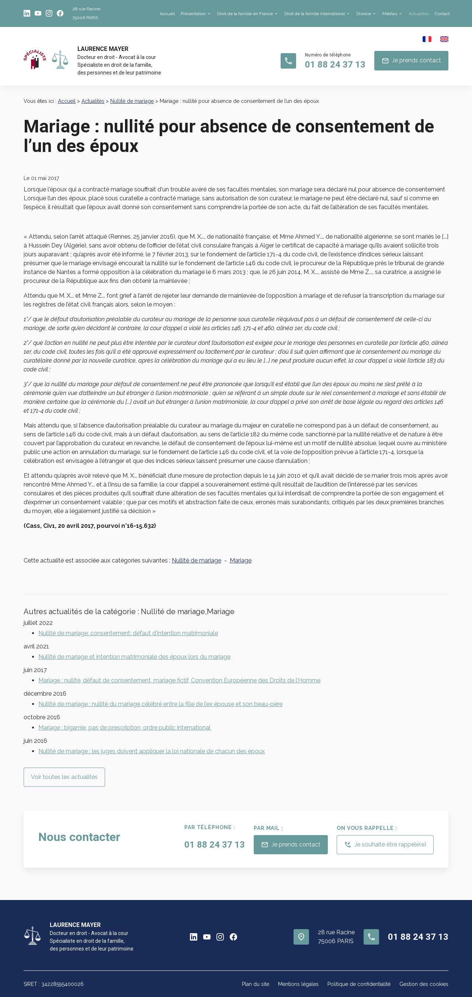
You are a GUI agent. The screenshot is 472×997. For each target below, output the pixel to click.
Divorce (363, 13)
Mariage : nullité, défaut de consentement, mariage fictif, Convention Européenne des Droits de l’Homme (179, 680)
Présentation (193, 13)
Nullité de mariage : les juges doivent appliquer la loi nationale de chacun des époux (151, 751)
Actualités (419, 13)
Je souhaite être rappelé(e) (385, 844)
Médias (389, 13)
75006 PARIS (86, 12)
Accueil (167, 13)
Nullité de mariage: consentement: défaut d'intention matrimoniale (128, 633)
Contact (442, 13)
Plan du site (255, 984)
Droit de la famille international (314, 13)
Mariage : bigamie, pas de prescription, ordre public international (124, 727)
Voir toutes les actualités (64, 776)
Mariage (240, 560)
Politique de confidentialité (359, 984)
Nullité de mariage (132, 101)
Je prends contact (411, 60)
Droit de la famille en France (245, 13)
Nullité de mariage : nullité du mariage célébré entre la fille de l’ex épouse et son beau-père (160, 703)
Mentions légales (298, 984)
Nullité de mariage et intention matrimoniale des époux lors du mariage (134, 656)
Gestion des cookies (423, 984)
